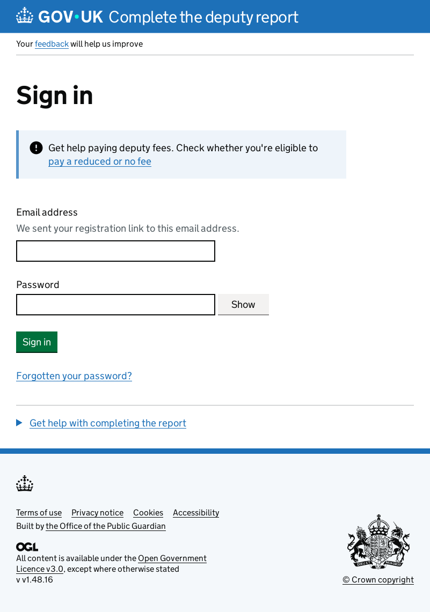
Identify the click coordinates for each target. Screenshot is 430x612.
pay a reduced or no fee (99, 161)
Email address (47, 212)
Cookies (148, 512)
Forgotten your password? (74, 376)
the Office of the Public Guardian (106, 526)
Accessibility (196, 512)
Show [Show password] (243, 304)
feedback (52, 44)
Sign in (37, 342)
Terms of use (39, 512)
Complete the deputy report (203, 17)
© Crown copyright (378, 579)
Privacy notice (97, 512)
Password (38, 284)
